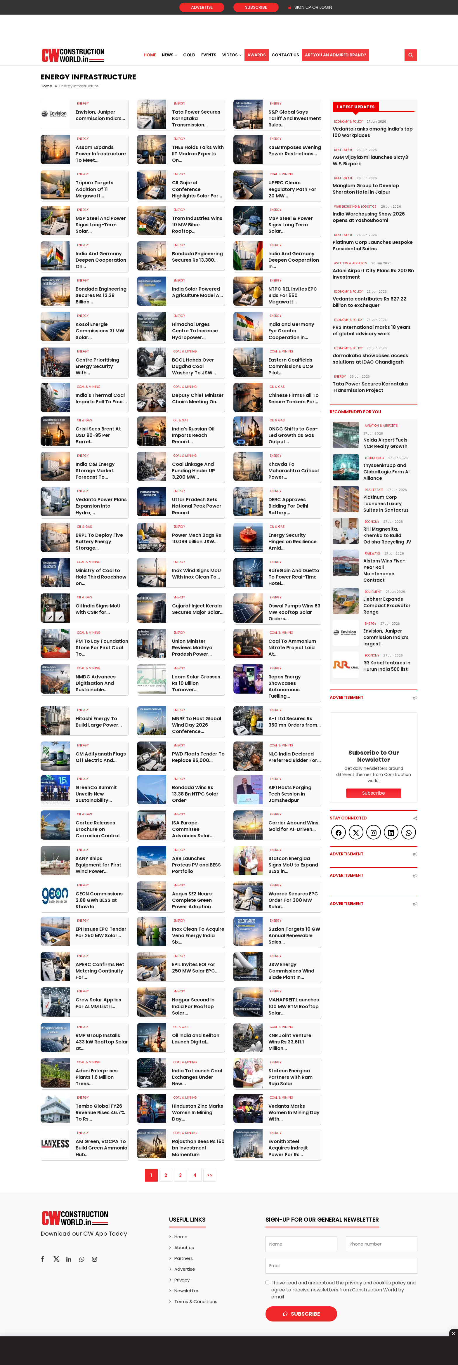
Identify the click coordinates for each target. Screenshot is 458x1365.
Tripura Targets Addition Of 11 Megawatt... (94, 189)
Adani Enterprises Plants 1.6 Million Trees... (96, 1075)
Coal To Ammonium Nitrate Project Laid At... (292, 647)
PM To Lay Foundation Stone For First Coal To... (102, 647)
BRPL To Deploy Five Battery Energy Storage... (99, 540)
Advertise (202, 7)
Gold (189, 55)
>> (209, 1173)
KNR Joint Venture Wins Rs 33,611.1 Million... (289, 1040)
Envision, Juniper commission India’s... (100, 115)
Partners (183, 1256)
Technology (374, 458)
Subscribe (256, 7)
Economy (372, 522)
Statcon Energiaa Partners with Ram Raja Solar (290, 1075)
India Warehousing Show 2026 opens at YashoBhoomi (369, 217)
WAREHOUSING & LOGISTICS (355, 206)
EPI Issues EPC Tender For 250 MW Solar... (101, 931)
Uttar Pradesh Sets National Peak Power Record (196, 505)
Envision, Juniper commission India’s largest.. (386, 637)
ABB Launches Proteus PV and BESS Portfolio (196, 863)
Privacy (182, 1278)
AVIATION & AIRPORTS (350, 263)
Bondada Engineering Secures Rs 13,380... (197, 256)
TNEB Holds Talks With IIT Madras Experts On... (198, 154)
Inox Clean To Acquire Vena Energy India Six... (198, 934)
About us (184, 1245)
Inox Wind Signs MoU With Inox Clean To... (196, 573)
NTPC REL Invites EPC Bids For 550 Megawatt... (292, 295)
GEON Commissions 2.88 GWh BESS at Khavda (99, 899)
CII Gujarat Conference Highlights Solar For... (197, 189)
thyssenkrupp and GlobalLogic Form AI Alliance (386, 471)
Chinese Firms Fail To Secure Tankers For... (293, 398)
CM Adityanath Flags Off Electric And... (101, 756)
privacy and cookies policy (375, 1280)
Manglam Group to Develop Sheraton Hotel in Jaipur (366, 189)
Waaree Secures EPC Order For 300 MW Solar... (293, 899)
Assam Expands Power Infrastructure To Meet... (101, 154)
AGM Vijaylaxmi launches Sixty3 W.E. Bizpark (370, 160)
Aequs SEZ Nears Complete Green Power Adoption (192, 899)
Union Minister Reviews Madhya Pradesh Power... (192, 647)
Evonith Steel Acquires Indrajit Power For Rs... (288, 1146)
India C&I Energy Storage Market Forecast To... (95, 470)
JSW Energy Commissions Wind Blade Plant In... (291, 969)
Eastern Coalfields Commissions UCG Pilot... (290, 366)
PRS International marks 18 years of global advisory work (372, 330)
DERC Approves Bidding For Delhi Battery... (288, 505)
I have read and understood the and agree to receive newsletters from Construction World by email (343, 1287)
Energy (83, 103)
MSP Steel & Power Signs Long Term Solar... (290, 224)
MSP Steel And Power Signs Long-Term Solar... (101, 224)
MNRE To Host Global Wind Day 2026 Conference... (196, 724)
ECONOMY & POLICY (348, 121)
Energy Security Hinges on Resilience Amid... (292, 540)
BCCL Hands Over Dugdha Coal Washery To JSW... (194, 366)
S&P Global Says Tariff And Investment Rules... (294, 118)
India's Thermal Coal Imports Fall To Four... (101, 398)
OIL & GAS (277, 386)
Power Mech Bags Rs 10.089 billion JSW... (196, 537)
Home (150, 55)
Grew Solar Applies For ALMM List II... (98, 1001)
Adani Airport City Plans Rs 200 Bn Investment (373, 274)
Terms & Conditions (195, 1299)
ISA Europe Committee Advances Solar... (198, 828)
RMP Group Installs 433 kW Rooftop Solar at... (102, 1040)
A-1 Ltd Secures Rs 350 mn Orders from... (294, 720)
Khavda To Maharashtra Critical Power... (293, 470)
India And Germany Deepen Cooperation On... (101, 260)
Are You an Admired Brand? (335, 55)
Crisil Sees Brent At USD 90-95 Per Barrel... (98, 434)
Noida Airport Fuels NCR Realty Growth (385, 443)
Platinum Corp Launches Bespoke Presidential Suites (373, 245)
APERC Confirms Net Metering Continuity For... (100, 969)
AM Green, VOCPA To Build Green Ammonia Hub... (101, 1146)
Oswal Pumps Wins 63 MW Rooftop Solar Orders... (294, 611)
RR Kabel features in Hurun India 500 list (386, 666)
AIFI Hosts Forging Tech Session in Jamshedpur (289, 793)
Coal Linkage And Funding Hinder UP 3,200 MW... (193, 470)
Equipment (373, 592)
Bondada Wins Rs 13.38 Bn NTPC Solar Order (195, 793)
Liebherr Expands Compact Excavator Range (386, 605)
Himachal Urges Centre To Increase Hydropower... (195, 330)
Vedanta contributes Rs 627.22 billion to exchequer (369, 302)
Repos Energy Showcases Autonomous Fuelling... (284, 685)
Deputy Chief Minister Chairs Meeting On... (198, 398)
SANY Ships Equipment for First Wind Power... (98, 863)
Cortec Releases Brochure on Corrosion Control (97, 828)
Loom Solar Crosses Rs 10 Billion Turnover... (196, 682)
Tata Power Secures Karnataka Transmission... (196, 118)
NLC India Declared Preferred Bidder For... (294, 756)
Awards (256, 55)
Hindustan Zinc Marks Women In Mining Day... (197, 1111)
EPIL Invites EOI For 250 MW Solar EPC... (195, 966)
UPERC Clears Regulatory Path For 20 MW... (292, 189)
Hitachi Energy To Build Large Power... (99, 720)
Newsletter (186, 1289)
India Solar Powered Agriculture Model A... (197, 292)
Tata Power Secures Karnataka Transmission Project (370, 387)
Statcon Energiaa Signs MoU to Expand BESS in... (293, 863)
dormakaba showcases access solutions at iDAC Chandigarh (370, 358)
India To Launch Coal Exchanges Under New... (197, 1075)
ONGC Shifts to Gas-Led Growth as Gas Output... (293, 434)
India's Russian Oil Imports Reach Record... (193, 434)
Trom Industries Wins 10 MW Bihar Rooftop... (197, 224)
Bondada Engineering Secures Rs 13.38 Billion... (101, 295)
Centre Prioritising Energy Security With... (97, 366)
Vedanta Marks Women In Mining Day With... (294, 1111)
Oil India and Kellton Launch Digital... (195, 1037)
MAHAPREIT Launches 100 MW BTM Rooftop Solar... (293, 1005)
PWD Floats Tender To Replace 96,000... (198, 756)
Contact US (285, 55)
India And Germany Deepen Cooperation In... (293, 260)
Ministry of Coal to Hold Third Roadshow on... (101, 576)
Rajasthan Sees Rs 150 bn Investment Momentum (198, 1146)
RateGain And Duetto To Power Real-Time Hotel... (293, 576)
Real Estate (343, 150)
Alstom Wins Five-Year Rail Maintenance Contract (384, 570)
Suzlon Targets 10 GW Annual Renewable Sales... (294, 934)
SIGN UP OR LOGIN (309, 7)
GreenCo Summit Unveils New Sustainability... (96, 793)
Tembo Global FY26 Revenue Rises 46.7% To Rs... (100, 1111)
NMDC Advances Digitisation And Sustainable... (95, 682)
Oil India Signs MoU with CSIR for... (98, 608)
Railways (372, 553)
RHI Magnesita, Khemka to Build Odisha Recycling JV (387, 535)
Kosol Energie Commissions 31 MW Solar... (100, 330)
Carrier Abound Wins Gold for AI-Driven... (293, 825)
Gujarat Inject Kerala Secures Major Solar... (197, 608)
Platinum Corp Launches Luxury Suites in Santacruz (386, 503)
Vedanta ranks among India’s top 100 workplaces (373, 132)
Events (208, 55)
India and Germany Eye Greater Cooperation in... (291, 330)
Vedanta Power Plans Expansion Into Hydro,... (101, 505)
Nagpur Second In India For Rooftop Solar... (193, 1005)
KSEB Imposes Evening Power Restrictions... (294, 150)
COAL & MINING (282, 174)
